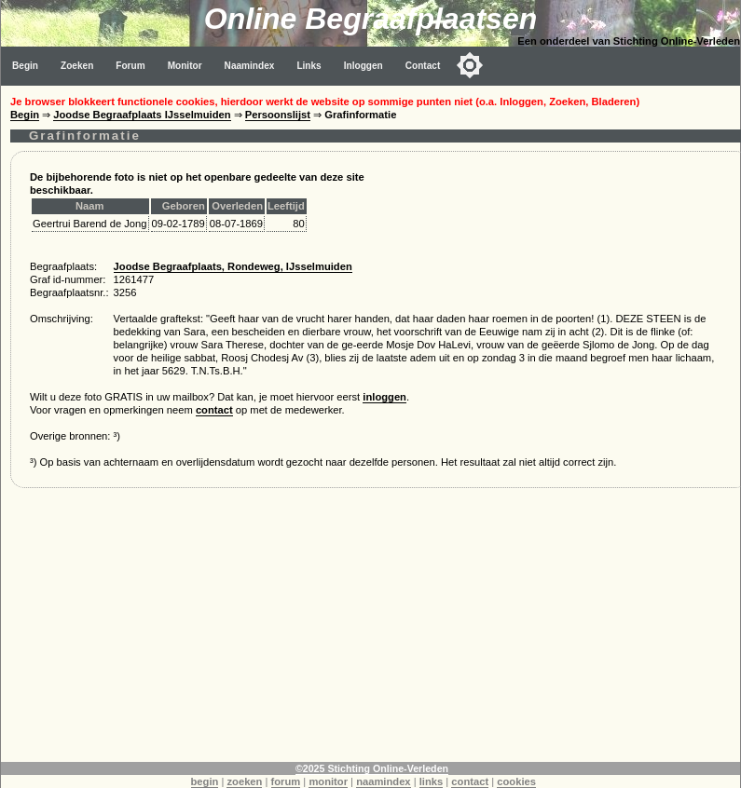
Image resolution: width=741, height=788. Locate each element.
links (431, 781)
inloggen (384, 396)
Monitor (185, 66)
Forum (130, 66)
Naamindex (250, 66)
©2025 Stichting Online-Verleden (371, 768)
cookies (516, 781)
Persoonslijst (277, 114)
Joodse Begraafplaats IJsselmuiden (141, 114)
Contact (423, 66)
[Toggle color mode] (469, 65)
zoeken (244, 781)
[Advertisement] (371, 631)
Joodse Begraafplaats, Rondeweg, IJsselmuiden (233, 266)
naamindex (383, 781)
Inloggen (363, 66)
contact (214, 409)
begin (205, 781)
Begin (25, 66)
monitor (328, 781)
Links (308, 66)
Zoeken (77, 66)
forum (286, 781)
